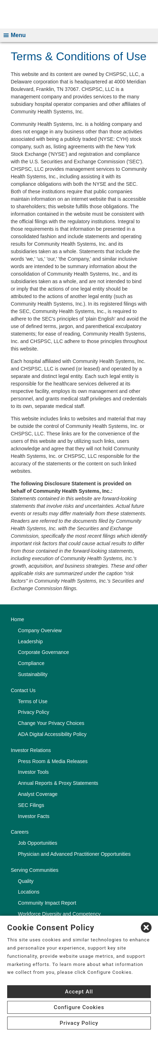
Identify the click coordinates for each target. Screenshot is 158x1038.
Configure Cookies (79, 1007)
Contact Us (23, 690)
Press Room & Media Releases (53, 761)
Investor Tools (33, 772)
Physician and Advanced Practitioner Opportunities (74, 854)
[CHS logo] (79, 14)
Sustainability (33, 674)
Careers (20, 832)
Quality (26, 881)
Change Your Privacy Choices (51, 723)
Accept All (79, 991)
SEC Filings (31, 805)
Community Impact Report (47, 903)
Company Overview (40, 630)
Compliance (31, 663)
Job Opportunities (37, 843)
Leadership (30, 641)
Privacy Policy (33, 712)
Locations (28, 892)
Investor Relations (31, 750)
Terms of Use (32, 701)
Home (17, 619)
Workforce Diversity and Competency (59, 914)
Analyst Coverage (38, 794)
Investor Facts (33, 816)
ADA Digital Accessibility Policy (52, 734)
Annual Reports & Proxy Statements (58, 783)
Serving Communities (34, 870)
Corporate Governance (43, 652)
